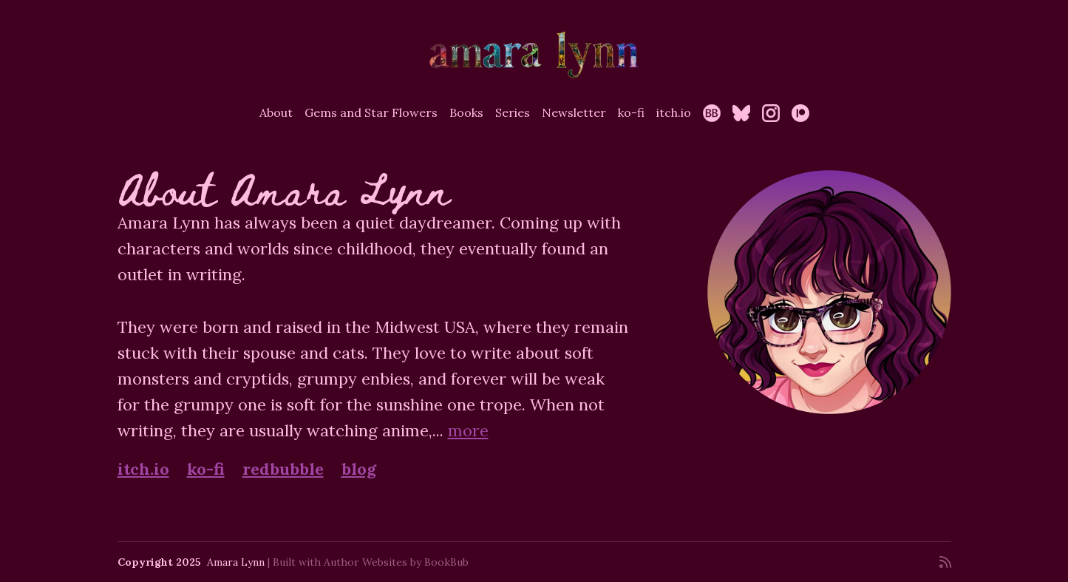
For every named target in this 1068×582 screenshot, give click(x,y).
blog (358, 469)
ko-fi (631, 112)
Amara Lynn (236, 562)
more (468, 430)
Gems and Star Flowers (371, 112)
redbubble (283, 469)
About (276, 112)
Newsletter (574, 112)
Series (512, 112)
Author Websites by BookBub (396, 562)
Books (466, 112)
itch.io (673, 112)
